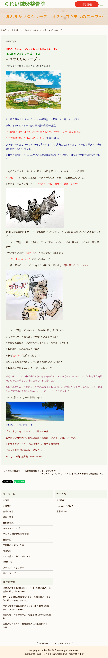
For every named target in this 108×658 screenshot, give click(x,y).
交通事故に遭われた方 (13, 545)
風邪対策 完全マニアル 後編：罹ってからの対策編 (27, 617)
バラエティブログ (65, 505)
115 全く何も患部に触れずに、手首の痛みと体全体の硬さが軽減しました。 (27, 599)
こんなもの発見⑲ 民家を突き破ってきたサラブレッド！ (32, 470)
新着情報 (87, 4)
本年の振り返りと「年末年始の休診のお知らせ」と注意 (27, 625)
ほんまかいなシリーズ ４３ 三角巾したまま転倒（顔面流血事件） (72, 473)
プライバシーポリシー (13, 567)
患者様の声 (62, 511)
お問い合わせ (9, 561)
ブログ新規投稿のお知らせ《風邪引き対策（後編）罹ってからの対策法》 (27, 608)
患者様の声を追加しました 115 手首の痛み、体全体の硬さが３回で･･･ (27, 590)
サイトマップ (9, 573)
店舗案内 (7, 505)
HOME (3, 30)
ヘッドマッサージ (11, 528)
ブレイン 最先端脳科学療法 (16, 533)
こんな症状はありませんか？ (16, 556)
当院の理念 (8, 511)
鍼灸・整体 (8, 517)
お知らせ (15, 30)
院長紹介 (7, 550)
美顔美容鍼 (8, 522)
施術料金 (7, 539)
